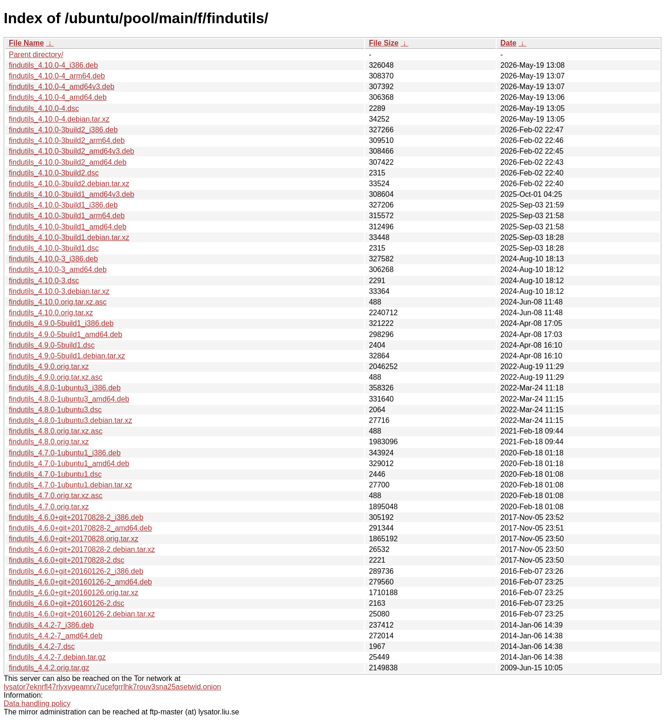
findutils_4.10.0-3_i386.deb (53, 259)
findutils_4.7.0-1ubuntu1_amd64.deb (69, 463)
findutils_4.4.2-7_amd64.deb (55, 636)
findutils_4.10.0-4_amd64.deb (58, 97)
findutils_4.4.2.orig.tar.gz (49, 668)
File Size (383, 43)
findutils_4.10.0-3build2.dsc (54, 173)
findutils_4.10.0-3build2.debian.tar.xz (69, 184)
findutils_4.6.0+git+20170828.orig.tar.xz (73, 539)
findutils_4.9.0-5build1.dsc (52, 345)
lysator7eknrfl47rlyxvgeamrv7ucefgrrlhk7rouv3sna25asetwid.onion (112, 687)
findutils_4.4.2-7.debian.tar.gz (57, 657)
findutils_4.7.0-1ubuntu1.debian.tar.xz (70, 485)
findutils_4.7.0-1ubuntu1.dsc (55, 474)
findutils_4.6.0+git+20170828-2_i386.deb (76, 517)
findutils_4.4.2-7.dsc (42, 646)
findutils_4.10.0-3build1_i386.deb (63, 205)
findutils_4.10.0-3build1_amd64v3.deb (71, 194)
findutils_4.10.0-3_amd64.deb (58, 269)
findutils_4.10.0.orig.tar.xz (51, 313)
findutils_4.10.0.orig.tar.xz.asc (58, 302)
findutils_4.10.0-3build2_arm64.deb (67, 140)
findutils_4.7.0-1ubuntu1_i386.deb (65, 453)
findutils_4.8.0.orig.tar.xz (49, 442)
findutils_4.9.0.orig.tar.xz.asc (55, 377)
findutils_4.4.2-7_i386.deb (51, 625)
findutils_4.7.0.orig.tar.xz (49, 507)
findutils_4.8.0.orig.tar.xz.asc (55, 431)
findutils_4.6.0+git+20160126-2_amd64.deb (80, 582)
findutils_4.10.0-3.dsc (44, 281)
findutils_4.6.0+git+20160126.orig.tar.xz (73, 593)
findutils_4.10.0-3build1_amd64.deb (68, 227)
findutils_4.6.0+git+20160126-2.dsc (66, 603)
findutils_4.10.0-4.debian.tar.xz (59, 119)
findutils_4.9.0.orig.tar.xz (49, 366)
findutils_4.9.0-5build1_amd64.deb (65, 334)
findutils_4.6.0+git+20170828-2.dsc (66, 560)
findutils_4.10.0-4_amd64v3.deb (62, 87)
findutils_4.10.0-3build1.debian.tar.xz (69, 237)
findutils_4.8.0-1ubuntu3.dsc (55, 410)
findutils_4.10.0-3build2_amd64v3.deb (71, 151)
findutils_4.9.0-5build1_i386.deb (61, 323)
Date (508, 43)
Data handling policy (37, 703)
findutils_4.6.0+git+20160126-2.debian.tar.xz (82, 614)
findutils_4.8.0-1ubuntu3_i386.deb (65, 388)
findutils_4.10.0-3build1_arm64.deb (67, 216)
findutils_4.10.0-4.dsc (44, 108)
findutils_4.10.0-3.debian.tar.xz (59, 291)
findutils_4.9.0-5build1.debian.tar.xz (67, 356)
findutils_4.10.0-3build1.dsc (54, 248)
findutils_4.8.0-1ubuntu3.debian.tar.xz (70, 420)
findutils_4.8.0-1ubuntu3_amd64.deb (69, 399)
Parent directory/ (36, 54)
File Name (26, 43)
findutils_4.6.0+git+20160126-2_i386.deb (76, 571)
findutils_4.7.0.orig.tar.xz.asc (55, 495)
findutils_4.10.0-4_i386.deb (53, 65)
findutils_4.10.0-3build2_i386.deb (63, 130)
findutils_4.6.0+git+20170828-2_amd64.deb (80, 528)
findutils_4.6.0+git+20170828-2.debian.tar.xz (82, 549)
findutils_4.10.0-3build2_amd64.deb (68, 162)
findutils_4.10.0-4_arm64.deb (57, 76)
